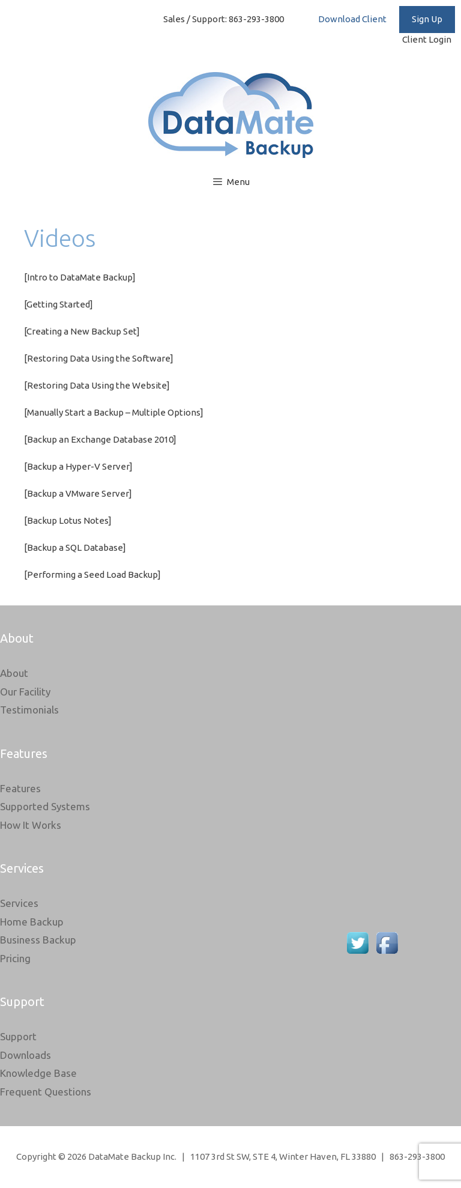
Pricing (15, 958)
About (14, 673)
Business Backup (38, 939)
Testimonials (29, 709)
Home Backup (32, 921)
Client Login (428, 39)
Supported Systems (45, 806)
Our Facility (25, 691)
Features (20, 788)
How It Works (30, 825)
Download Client (352, 19)
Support (18, 1036)
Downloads (25, 1055)
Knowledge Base (38, 1073)
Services (19, 903)
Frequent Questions (45, 1091)
